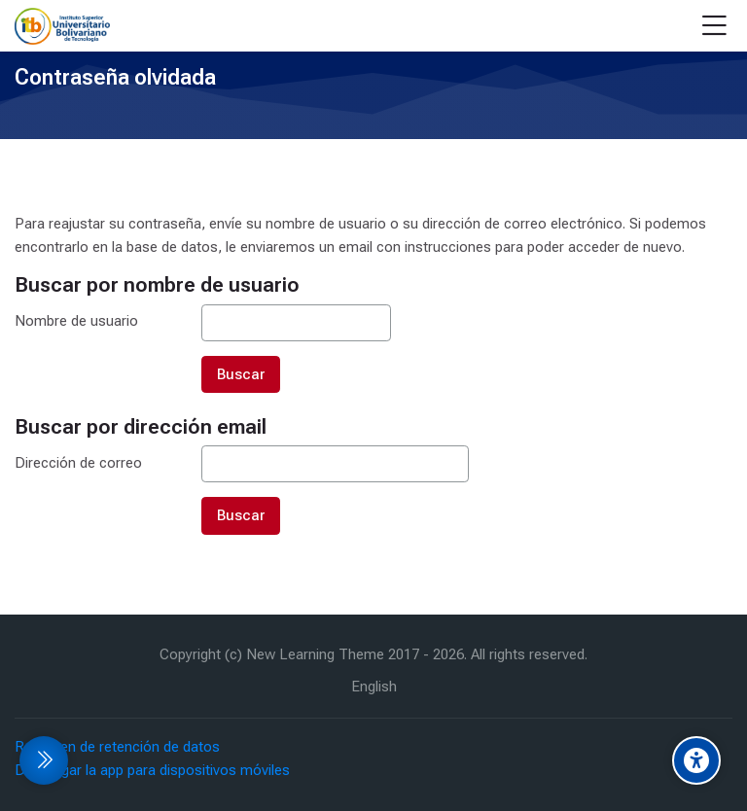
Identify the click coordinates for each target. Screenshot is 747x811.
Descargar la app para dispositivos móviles (152, 770)
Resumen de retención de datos (117, 747)
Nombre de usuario (76, 321)
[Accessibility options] (696, 760)
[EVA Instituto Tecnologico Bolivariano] (62, 26)
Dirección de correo (78, 463)
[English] (374, 687)
